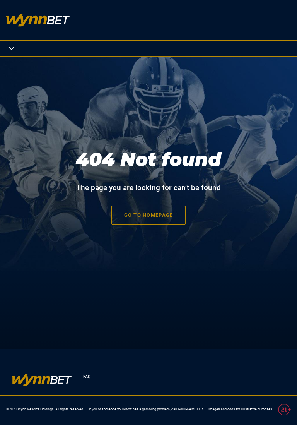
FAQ (87, 376)
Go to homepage (148, 215)
